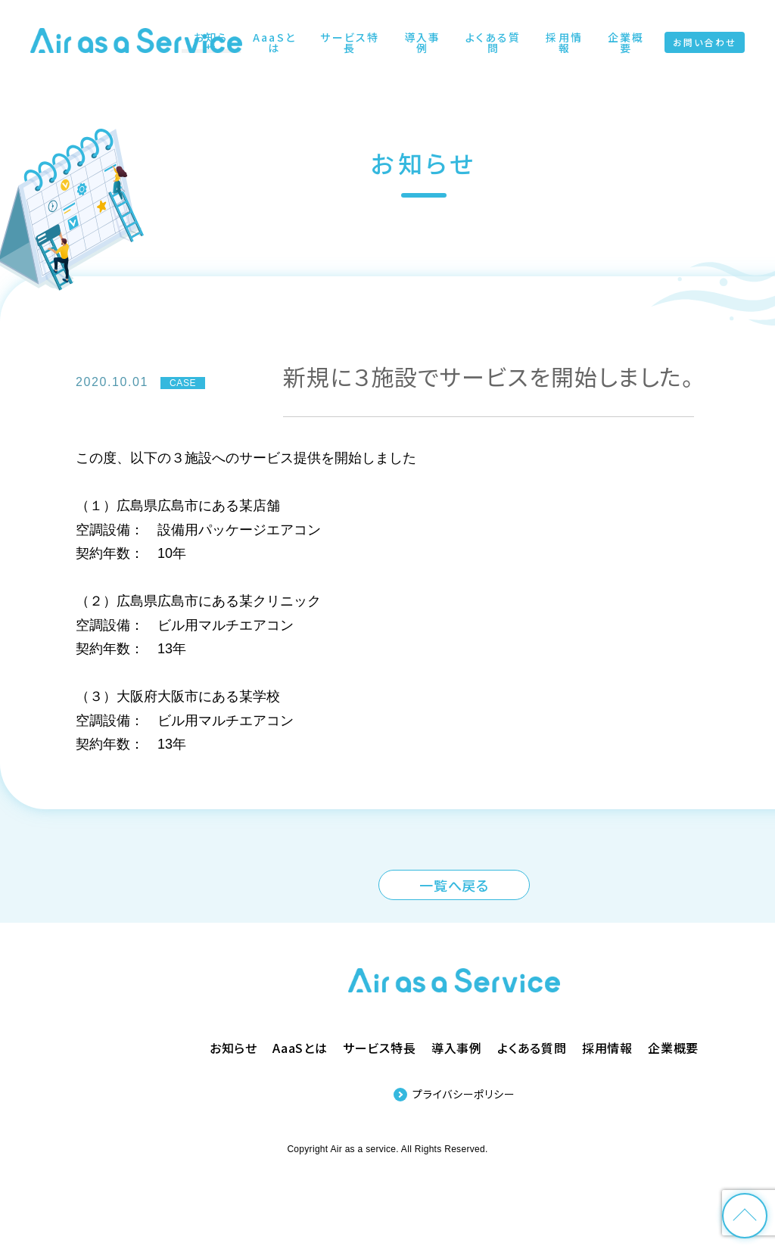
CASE (183, 383)
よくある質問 (532, 1048)
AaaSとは (300, 1048)
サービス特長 (379, 1048)
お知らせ (233, 1048)
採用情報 (607, 1048)
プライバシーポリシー (463, 1093)
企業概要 (673, 1048)
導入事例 (456, 1048)
